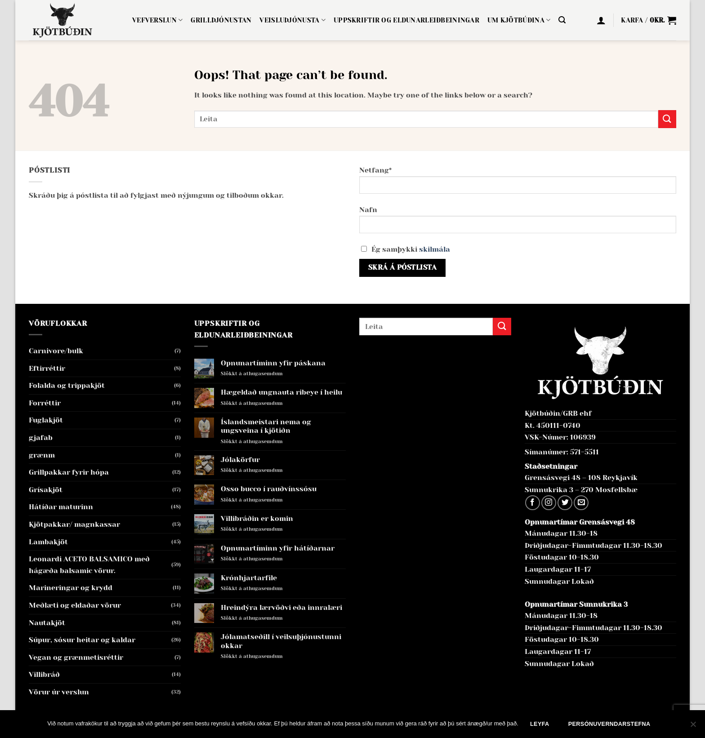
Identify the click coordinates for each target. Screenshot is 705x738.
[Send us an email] (581, 502)
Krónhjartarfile (249, 578)
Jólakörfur (240, 459)
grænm (42, 455)
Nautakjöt (47, 622)
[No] (692, 727)
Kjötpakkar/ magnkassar (74, 524)
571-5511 (584, 452)
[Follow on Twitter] (565, 502)
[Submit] (667, 119)
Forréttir (45, 403)
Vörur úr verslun (59, 692)
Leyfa (539, 724)
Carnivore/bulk (56, 351)
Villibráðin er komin (257, 518)
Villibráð (44, 674)
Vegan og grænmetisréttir (76, 657)
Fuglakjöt (46, 420)
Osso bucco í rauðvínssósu (269, 489)
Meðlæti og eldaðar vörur (75, 605)
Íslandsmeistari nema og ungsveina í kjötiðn (266, 426)
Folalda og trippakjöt (67, 385)
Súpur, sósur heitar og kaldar (82, 640)
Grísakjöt (45, 489)
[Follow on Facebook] (532, 502)
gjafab (41, 437)
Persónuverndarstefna (609, 724)
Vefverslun (157, 20)
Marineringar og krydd (70, 587)
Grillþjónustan (221, 20)
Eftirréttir (47, 368)
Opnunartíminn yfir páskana (273, 363)
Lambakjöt (48, 542)
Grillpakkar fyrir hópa (69, 472)
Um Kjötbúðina (518, 20)
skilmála (434, 249)
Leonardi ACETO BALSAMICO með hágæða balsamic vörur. (89, 565)
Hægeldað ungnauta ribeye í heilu (281, 392)
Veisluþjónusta (292, 20)
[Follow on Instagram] (548, 502)
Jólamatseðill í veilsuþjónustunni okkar (281, 640)
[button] (562, 20)
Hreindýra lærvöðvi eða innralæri (281, 607)
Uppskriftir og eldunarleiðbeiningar (406, 20)
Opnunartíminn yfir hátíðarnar (278, 548)
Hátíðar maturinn (61, 506)
